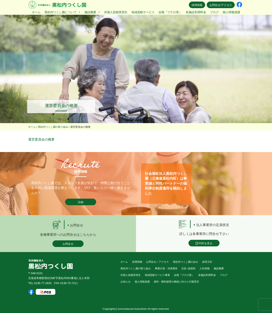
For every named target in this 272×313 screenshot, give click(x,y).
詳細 (80, 202)
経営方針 (207, 261)
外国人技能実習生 (115, 12)
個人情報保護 (231, 12)
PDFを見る (204, 243)
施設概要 (92, 12)
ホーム (36, 12)
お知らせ (125, 281)
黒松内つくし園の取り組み (135, 268)
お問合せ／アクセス (157, 261)
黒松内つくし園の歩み (185, 261)
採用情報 (197, 5)
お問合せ (68, 243)
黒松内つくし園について (62, 12)
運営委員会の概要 (41, 139)
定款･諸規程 (188, 268)
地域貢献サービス (143, 12)
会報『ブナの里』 (170, 12)
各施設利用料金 (196, 12)
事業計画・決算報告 (166, 268)
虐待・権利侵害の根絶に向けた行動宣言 (176, 281)
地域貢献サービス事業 (157, 275)
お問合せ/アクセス (220, 5)
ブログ (214, 12)
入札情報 (205, 268)
